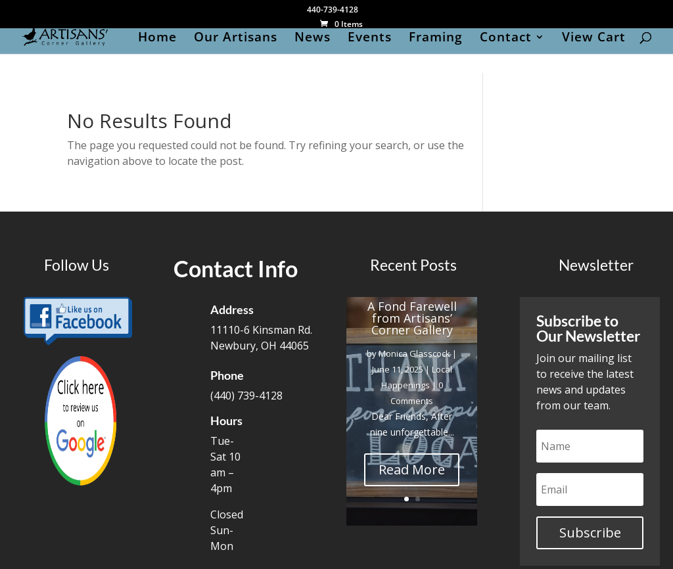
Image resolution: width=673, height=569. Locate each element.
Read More (412, 469)
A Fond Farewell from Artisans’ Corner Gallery (412, 318)
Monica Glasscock (414, 353)
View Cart (594, 38)
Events (370, 38)
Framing (436, 38)
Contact (506, 38)
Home (157, 38)
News (312, 38)
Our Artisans (235, 38)
